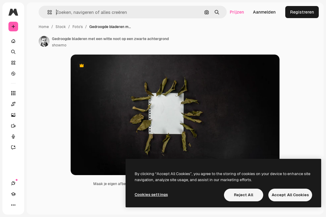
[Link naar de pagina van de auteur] (44, 41)
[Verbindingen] (13, 183)
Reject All (243, 194)
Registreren (302, 12)
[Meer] (13, 205)
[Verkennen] (13, 73)
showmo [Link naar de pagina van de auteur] (59, 45)
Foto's (77, 26)
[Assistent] (16, 147)
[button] (47, 12)
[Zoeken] (13, 52)
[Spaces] (16, 104)
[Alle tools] (13, 93)
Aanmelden (264, 12)
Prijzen (237, 12)
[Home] (13, 41)
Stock (61, 26)
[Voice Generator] (16, 136)
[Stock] (13, 63)
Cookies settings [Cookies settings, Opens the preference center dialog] (151, 194)
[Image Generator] (16, 115)
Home (44, 26)
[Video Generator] (16, 126)
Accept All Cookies (290, 194)
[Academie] (13, 194)
